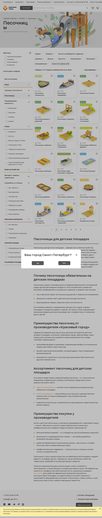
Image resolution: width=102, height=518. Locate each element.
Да (38, 263)
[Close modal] (76, 255)
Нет (64, 263)
